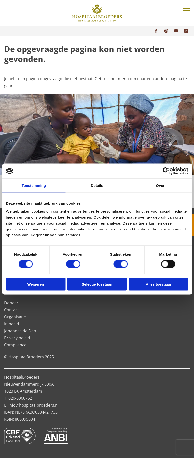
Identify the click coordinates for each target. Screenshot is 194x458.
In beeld (11, 324)
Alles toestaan (158, 284)
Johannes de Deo (20, 331)
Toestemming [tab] (34, 185)
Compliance (15, 345)
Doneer (11, 303)
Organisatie (15, 317)
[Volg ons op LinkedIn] (186, 31)
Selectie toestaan (97, 284)
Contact (11, 310)
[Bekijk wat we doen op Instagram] (166, 31)
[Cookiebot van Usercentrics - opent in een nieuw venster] (166, 171)
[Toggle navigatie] (186, 8)
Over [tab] (160, 185)
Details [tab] (97, 185)
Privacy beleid (17, 338)
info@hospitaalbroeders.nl (33, 405)
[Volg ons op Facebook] (156, 31)
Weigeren (35, 284)
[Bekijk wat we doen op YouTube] (176, 31)
